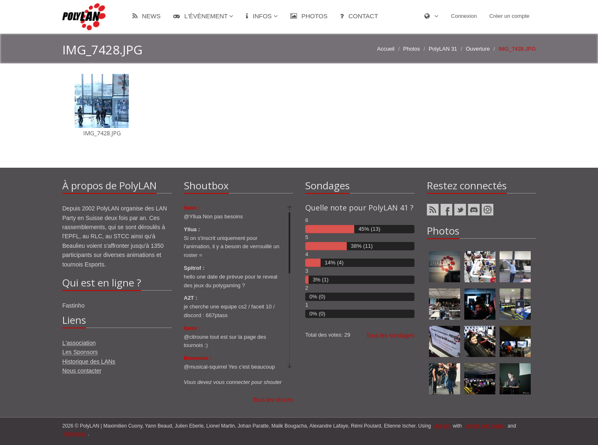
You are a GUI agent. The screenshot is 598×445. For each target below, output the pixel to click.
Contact (359, 16)
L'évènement (203, 16)
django (441, 426)
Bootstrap (75, 434)
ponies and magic (484, 426)
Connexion (464, 16)
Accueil (386, 49)
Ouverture (478, 49)
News (146, 16)
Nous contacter (81, 370)
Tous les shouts (273, 399)
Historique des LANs (88, 361)
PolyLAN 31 (443, 49)
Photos (309, 16)
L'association (79, 343)
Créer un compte (509, 16)
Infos (261, 16)
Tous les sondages (390, 335)
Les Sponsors (80, 352)
